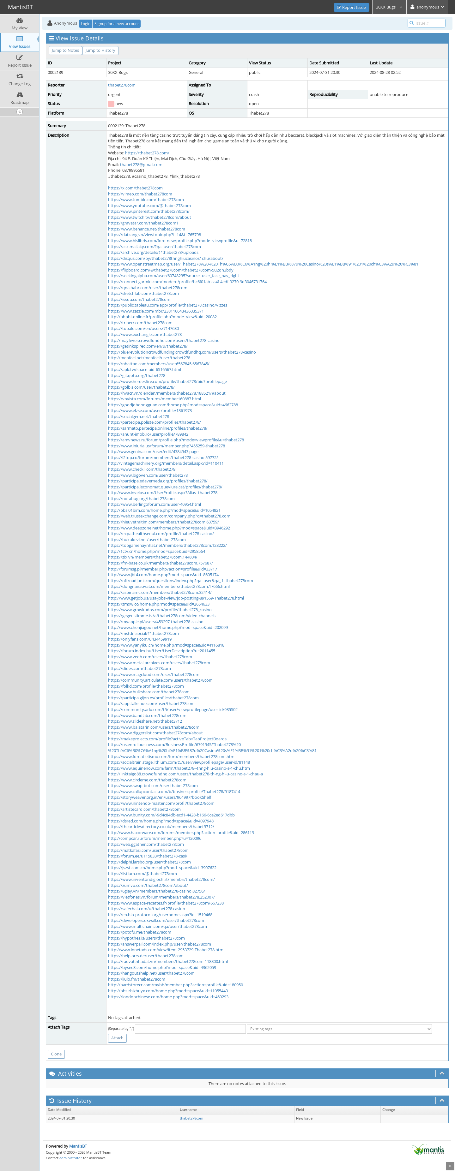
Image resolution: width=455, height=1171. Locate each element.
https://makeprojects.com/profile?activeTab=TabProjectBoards (167, 739)
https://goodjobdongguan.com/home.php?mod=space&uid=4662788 (173, 405)
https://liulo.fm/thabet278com (136, 979)
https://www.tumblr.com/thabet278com (146, 199)
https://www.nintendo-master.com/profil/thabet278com (161, 803)
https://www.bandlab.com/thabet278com (147, 715)
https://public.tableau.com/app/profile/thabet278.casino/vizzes (167, 305)
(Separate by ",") (121, 1028)
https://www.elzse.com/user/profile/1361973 (150, 410)
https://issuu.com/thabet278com (139, 299)
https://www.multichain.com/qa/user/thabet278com (157, 926)
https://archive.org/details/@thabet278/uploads (153, 252)
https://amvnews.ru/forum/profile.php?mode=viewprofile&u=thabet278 (176, 440)
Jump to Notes (65, 50)
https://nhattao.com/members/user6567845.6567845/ (158, 364)
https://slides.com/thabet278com (139, 668)
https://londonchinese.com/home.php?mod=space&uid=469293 (168, 997)
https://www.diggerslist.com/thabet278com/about (155, 733)
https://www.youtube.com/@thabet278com (149, 205)
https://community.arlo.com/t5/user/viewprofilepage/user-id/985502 (173, 709)
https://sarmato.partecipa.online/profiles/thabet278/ (158, 428)
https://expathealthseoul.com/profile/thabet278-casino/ (161, 533)
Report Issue (351, 7)
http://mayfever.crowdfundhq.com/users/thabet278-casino (164, 340)
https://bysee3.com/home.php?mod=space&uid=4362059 (162, 967)
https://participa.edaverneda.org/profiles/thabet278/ (158, 481)
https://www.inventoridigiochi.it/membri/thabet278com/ (161, 879)
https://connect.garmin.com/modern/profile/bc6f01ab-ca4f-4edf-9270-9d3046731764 (187, 281)
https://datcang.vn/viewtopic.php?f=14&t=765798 (154, 234)
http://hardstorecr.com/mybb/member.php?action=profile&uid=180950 (175, 985)
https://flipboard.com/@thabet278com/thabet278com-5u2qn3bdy (171, 270)
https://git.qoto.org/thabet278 (136, 375)
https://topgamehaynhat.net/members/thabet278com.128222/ (167, 545)
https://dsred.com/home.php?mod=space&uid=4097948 (161, 821)
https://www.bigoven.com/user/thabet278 (148, 475)
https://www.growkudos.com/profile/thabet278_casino (160, 609)
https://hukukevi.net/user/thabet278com (147, 539)
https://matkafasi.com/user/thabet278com (148, 850)
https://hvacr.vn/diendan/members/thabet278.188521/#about (167, 393)
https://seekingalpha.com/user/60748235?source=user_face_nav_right (173, 275)
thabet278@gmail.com (141, 164)
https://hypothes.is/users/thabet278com (146, 938)
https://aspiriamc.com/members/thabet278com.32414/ (160, 592)
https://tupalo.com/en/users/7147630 (143, 328)
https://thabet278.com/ (147, 153)
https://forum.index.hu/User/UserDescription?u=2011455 (161, 651)
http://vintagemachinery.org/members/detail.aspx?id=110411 (166, 463)
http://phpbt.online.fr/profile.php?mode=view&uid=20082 (162, 317)
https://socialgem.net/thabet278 (138, 416)
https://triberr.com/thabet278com (140, 323)
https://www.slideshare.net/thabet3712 (145, 721)
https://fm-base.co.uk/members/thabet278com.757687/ (160, 563)
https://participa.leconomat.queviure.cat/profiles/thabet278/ (165, 487)
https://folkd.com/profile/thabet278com (146, 686)
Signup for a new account (116, 23)
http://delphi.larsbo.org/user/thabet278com (149, 862)
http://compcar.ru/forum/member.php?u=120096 (154, 838)
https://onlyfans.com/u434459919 (140, 639)
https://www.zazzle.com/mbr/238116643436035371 (156, 311)
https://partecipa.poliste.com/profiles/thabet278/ (154, 422)
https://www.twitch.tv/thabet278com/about (149, 217)
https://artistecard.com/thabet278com (144, 809)
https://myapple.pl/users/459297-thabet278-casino (155, 621)
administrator (70, 1158)
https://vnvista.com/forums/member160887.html (154, 399)
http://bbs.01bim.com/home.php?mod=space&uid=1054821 (164, 510)
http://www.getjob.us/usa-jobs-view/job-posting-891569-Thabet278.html (176, 598)
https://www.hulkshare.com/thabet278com (149, 692)
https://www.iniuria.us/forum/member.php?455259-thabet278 (166, 446)
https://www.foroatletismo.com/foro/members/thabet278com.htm (171, 756)
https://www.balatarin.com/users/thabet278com (153, 727)
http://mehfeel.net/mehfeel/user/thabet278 (149, 358)
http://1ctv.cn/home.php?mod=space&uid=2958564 (156, 551)
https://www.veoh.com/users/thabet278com (150, 657)
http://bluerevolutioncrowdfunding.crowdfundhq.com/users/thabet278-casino (182, 352)
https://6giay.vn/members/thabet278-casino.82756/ (156, 891)
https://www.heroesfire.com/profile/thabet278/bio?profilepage (167, 381)
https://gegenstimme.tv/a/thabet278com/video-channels (161, 615)
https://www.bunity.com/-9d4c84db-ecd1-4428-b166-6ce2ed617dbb (171, 815)
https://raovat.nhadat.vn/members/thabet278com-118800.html (168, 961)
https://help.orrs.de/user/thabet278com (146, 956)
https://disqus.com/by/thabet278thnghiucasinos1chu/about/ (165, 258)
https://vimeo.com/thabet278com (140, 194)
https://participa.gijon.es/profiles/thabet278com (153, 698)
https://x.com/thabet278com (135, 188)
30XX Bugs (389, 7)
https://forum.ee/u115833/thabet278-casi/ (147, 856)
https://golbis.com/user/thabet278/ (141, 387)
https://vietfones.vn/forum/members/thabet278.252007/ (161, 897)
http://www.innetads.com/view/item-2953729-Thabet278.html (166, 950)
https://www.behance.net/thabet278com (146, 229)
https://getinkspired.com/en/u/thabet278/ (148, 346)
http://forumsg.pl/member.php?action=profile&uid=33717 (162, 569)
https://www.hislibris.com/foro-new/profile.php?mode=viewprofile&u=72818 (180, 240)
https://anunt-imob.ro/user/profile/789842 (148, 434)
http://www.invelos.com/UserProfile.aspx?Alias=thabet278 (162, 492)
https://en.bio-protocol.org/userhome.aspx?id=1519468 (160, 914)
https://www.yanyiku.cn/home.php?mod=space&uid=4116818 (166, 645)
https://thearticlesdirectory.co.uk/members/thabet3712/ (161, 826)
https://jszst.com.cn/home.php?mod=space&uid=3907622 (162, 867)
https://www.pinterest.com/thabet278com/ (149, 211)
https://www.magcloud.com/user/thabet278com (153, 674)
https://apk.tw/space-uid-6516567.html (144, 369)
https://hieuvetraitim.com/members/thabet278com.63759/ (163, 522)
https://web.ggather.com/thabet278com (146, 844)
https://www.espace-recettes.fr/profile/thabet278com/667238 (166, 903)
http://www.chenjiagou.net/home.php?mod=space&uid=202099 (168, 627)
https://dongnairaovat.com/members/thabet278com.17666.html (169, 586)
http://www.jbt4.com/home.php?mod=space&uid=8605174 (163, 574)
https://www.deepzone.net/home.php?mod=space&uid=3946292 (169, 528)
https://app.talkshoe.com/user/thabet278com (151, 703)
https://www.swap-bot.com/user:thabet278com (153, 785)
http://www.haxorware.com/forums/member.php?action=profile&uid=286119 (181, 832)
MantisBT (78, 1146)
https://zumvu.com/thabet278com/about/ (148, 885)
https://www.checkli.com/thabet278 (141, 469)
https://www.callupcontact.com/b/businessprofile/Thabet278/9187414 (174, 791)
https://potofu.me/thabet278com (139, 932)
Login (85, 23)
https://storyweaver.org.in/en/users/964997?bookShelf (159, 797)
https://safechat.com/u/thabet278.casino (146, 908)
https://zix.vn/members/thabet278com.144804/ (152, 557)
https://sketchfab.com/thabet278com (143, 293)
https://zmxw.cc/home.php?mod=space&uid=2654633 (158, 604)
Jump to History (100, 50)
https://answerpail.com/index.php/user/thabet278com (159, 944)
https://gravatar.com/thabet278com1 (143, 223)
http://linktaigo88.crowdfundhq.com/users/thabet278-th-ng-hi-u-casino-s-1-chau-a (185, 774)
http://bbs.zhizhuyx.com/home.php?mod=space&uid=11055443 (168, 991)
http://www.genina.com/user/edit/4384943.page (153, 451)
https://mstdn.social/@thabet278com (143, 633)
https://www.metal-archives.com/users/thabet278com (159, 663)
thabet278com (122, 85)
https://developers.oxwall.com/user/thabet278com (156, 920)
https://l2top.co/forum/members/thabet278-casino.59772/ (163, 457)
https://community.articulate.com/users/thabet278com (160, 680)
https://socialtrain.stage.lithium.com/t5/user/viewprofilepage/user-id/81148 (179, 762)
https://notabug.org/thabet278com (141, 498)
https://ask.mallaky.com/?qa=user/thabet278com (154, 246)
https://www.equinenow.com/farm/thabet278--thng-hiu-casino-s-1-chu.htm (179, 768)
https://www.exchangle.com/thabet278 (145, 334)
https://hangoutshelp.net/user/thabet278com (151, 973)
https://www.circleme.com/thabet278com (147, 780)
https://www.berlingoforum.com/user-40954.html (154, 504)
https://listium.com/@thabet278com (142, 873)
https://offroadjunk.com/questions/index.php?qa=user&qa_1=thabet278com (180, 580)
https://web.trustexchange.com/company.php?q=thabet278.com (169, 516)
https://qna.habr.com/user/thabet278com (147, 287)
